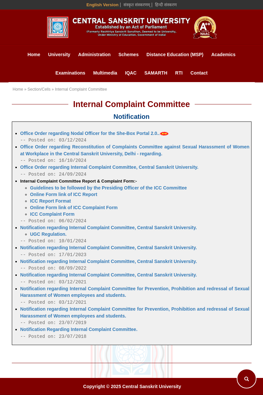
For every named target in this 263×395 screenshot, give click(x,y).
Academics (223, 54)
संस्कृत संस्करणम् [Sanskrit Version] (136, 4)
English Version (102, 4)
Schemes (129, 54)
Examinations (70, 73)
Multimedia (105, 73)
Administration (94, 54)
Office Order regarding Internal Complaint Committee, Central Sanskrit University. (109, 167)
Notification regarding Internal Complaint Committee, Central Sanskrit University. (108, 227)
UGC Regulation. (48, 234)
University (59, 54)
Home (34, 54)
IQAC (131, 73)
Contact (199, 73)
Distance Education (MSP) (174, 54)
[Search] (246, 378)
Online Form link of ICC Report (64, 194)
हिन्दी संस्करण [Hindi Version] (166, 4)
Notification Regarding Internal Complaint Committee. (79, 329)
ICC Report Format (50, 201)
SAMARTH (155, 73)
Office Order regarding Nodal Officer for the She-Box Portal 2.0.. (94, 133)
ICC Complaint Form (52, 214)
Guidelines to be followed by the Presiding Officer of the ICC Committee (108, 187)
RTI (179, 73)
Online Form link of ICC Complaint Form (74, 207)
